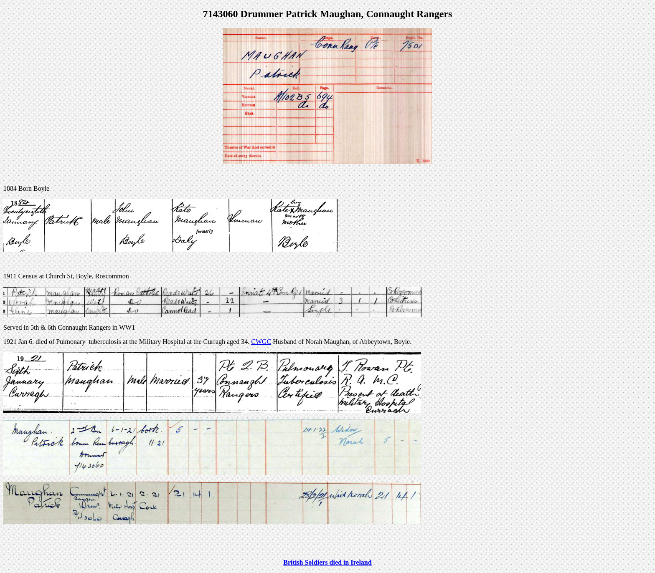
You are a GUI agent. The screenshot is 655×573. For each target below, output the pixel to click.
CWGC (261, 341)
